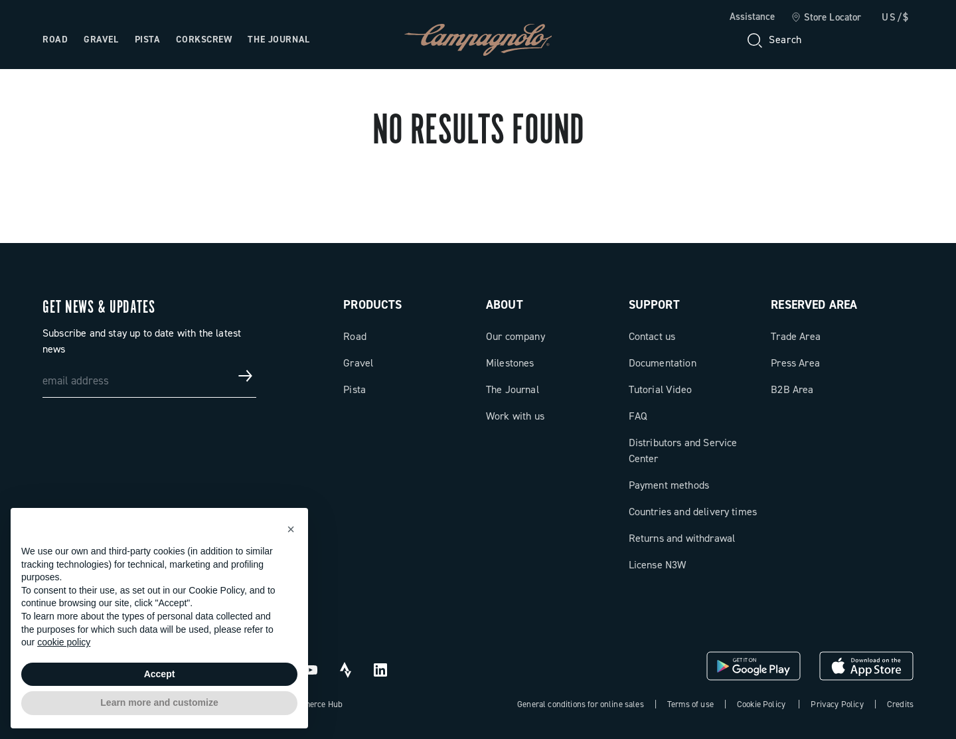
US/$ (896, 17)
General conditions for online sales (580, 704)
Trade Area (796, 336)
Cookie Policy (761, 704)
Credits (900, 704)
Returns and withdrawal (682, 538)
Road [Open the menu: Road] (55, 39)
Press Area (795, 363)
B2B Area (792, 389)
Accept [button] (159, 674)
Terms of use (690, 704)
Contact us (652, 336)
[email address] (149, 375)
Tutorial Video (660, 389)
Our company (515, 336)
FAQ (638, 416)
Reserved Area (814, 305)
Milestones (510, 363)
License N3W (657, 565)
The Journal (512, 389)
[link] (826, 18)
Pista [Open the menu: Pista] (148, 39)
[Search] (773, 39)
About (504, 305)
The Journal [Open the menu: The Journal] (278, 39)
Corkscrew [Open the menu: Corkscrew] (204, 39)
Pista (354, 389)
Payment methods (669, 485)
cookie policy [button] (63, 642)
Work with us (515, 416)
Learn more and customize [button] (159, 702)
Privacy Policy (837, 704)
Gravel (358, 363)
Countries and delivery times (693, 512)
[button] (290, 529)
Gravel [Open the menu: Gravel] (101, 39)
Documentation (662, 363)
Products (372, 305)
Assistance (752, 16)
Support (654, 305)
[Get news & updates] (245, 375)
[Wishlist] (839, 39)
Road (354, 336)
